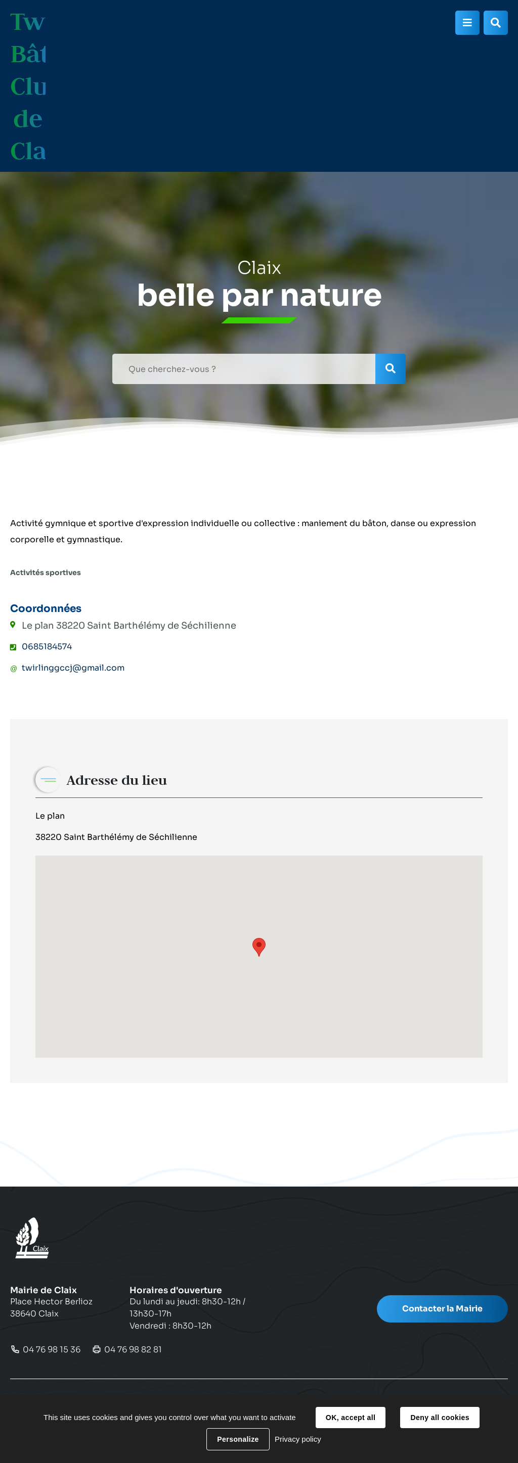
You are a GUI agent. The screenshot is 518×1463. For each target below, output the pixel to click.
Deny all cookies (439, 1417)
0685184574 (47, 646)
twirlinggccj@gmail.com (73, 668)
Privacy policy (298, 1439)
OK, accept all (350, 1417)
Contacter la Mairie (442, 1308)
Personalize (237, 1439)
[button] (259, 947)
